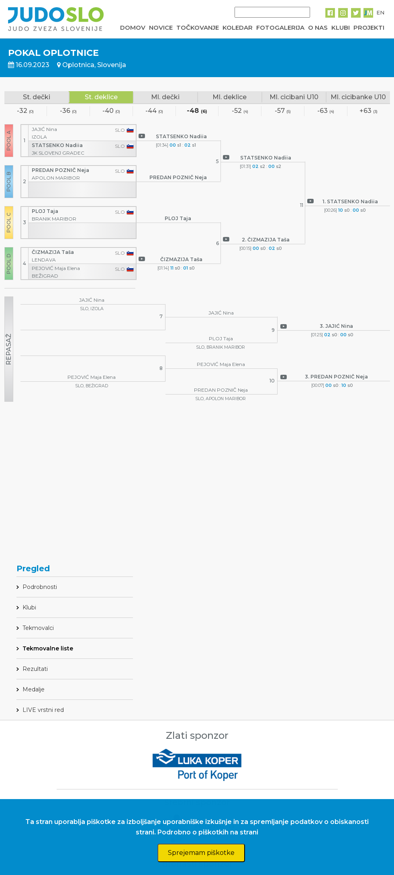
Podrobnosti (39, 587)
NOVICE (161, 27)
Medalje (33, 689)
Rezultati (35, 669)
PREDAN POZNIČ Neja (61, 170)
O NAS (318, 27)
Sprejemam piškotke (201, 853)
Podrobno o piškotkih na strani (207, 832)
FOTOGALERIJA (280, 27)
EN (380, 12)
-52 (240, 111)
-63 (325, 111)
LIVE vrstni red (43, 709)
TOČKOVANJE (197, 27)
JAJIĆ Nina (45, 129)
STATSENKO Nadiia (58, 145)
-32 (25, 111)
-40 (111, 111)
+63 (368, 111)
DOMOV (132, 27)
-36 (68, 111)
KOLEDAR (238, 27)
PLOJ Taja (45, 211)
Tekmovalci (38, 628)
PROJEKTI (368, 27)
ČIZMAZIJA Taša (53, 252)
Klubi (29, 607)
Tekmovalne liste (47, 648)
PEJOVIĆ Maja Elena (56, 268)
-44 (154, 111)
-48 (197, 111)
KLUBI (340, 27)
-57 (283, 111)
